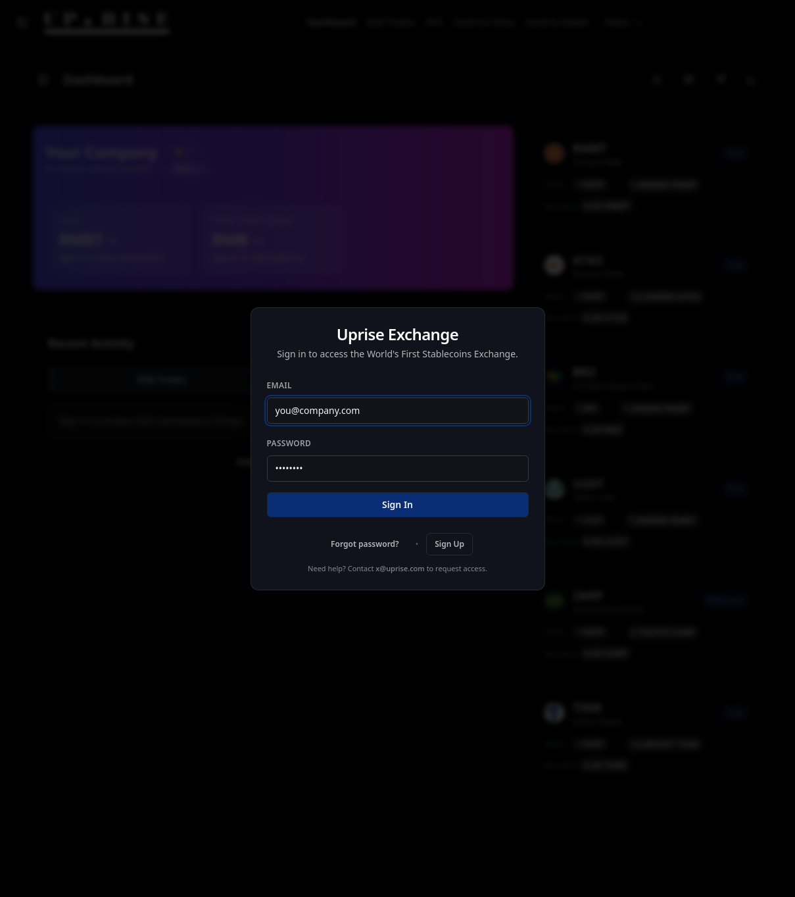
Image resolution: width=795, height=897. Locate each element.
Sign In (397, 504)
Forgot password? (365, 544)
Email (279, 385)
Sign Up (449, 544)
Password (289, 443)
